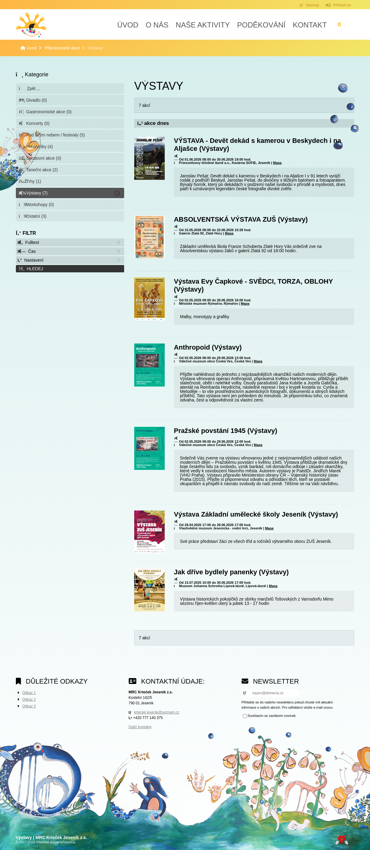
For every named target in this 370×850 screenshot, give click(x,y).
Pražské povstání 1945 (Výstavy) (225, 430)
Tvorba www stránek (341, 840)
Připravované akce (62, 48)
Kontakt (310, 25)
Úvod (31, 24)
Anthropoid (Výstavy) (208, 347)
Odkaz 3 (29, 706)
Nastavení (31, 260)
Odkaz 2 (29, 699)
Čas (27, 251)
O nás (156, 25)
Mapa (277, 163)
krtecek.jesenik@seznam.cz (156, 712)
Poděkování (261, 25)
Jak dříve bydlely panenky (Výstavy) (231, 572)
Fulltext (28, 242)
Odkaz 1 (29, 693)
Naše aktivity (203, 25)
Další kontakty (140, 727)
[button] (338, 5)
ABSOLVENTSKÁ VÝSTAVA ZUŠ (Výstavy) (241, 219)
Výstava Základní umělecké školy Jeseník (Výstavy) (256, 514)
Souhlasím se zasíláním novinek (272, 716)
